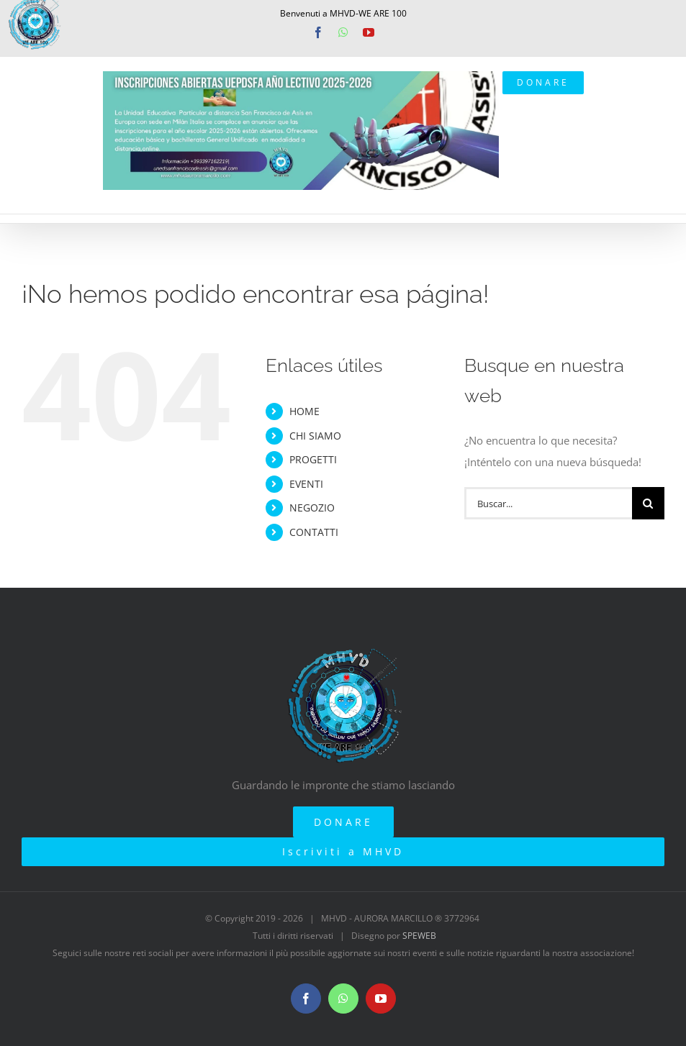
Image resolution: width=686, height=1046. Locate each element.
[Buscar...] (548, 503)
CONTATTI (313, 532)
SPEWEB (419, 935)
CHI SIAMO (315, 435)
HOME (304, 411)
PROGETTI (313, 459)
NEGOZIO (312, 507)
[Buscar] (648, 503)
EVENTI (306, 484)
